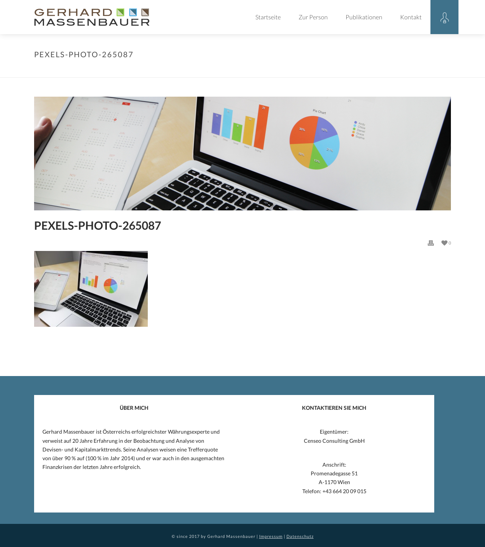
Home (228, 70)
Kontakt (411, 16)
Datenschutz (300, 536)
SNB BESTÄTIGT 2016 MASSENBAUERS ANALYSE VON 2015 (329, 70)
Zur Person (313, 16)
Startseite (268, 16)
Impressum (271, 536)
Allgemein (251, 70)
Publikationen (364, 16)
